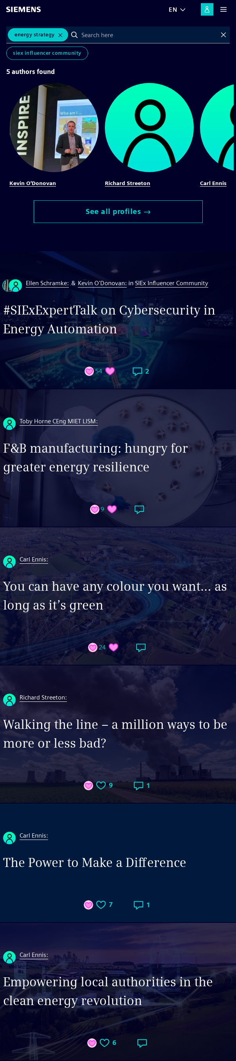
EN (173, 9)
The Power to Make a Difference (94, 862)
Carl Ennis (213, 183)
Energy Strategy (34, 35)
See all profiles (118, 211)
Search (74, 35)
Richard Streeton (127, 183)
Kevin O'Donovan (32, 183)
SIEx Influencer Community (47, 53)
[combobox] (149, 35)
